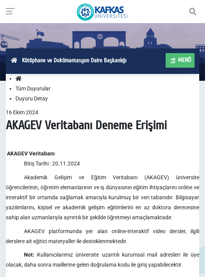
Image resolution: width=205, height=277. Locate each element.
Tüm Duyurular (33, 88)
